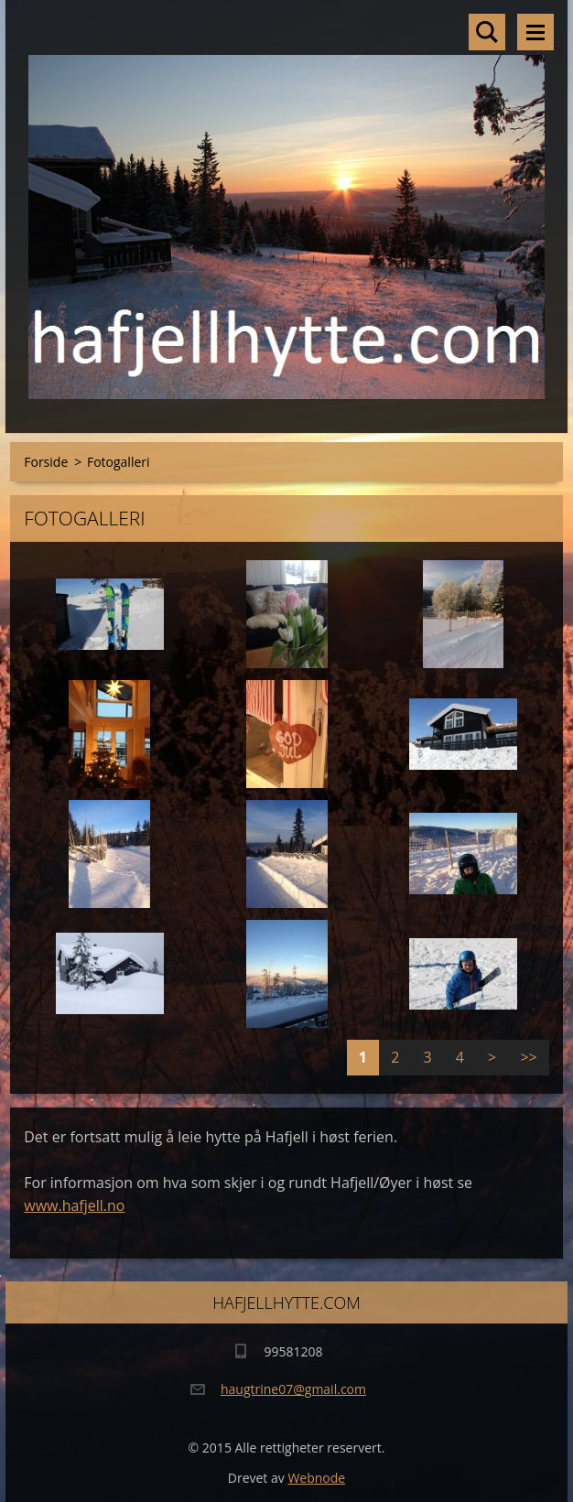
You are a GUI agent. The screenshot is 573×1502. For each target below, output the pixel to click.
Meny (535, 32)
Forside (46, 461)
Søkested (487, 32)
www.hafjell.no (74, 1205)
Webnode (316, 1477)
